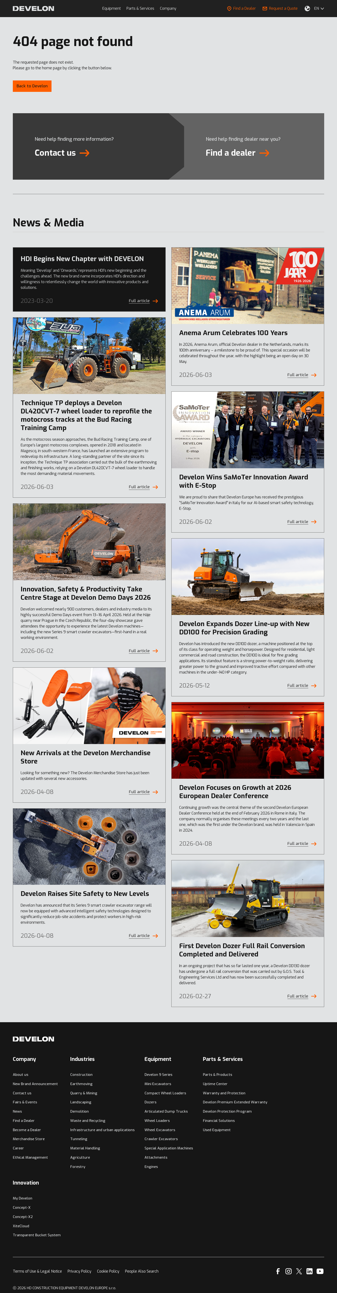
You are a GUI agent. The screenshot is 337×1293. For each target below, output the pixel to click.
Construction (81, 1074)
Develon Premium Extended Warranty (235, 1102)
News (17, 1111)
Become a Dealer (27, 1130)
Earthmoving (81, 1084)
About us (20, 1074)
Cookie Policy (108, 1271)
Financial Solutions (219, 1120)
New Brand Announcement (35, 1084)
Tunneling (78, 1139)
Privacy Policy (79, 1271)
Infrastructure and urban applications (102, 1130)
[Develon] (33, 8)
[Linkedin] (309, 1271)
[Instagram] (288, 1271)
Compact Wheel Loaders (165, 1093)
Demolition (79, 1111)
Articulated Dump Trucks (166, 1111)
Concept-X (22, 1207)
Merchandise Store (29, 1139)
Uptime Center (215, 1084)
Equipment (111, 8)
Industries (82, 1059)
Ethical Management (30, 1157)
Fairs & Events (25, 1102)
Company (168, 8)
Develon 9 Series (158, 1074)
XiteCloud (21, 1226)
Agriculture (80, 1157)
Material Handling (85, 1148)
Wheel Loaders (157, 1120)
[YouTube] (320, 1271)
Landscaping (80, 1102)
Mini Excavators (158, 1084)
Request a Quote (280, 8)
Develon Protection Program (227, 1111)
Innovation (26, 1182)
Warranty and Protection (224, 1093)
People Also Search (142, 1271)
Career (18, 1148)
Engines (151, 1166)
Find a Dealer (241, 8)
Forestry (77, 1166)
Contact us (22, 1093)
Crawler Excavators (161, 1139)
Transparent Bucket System (37, 1235)
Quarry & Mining (83, 1093)
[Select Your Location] (307, 8)
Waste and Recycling (87, 1120)
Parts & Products (217, 1074)
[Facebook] (278, 1271)
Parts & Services (140, 8)
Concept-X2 (23, 1216)
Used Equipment (217, 1130)
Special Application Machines (169, 1148)
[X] (299, 1271)
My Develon (22, 1198)
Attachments (156, 1157)
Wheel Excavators (160, 1130)
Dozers (150, 1102)
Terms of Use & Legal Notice (37, 1271)
